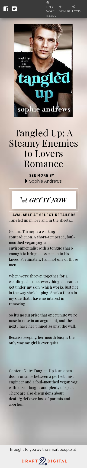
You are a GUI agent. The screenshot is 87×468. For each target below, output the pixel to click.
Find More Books (51, 9)
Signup (64, 9)
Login (76, 9)
